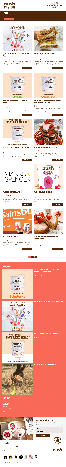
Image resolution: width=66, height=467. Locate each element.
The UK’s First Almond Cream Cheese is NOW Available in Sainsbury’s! (48, 102)
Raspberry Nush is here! (43, 192)
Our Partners (13, 447)
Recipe (33, 19)
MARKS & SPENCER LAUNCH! (12, 192)
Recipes (5, 451)
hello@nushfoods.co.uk (23, 447)
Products (6, 449)
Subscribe (43, 435)
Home (5, 447)
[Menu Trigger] (61, 6)
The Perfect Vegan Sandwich (44, 54)
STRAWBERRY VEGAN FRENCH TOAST (46, 147)
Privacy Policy (23, 462)
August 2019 (6, 414)
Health (21, 19)
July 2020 (5, 404)
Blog (11, 449)
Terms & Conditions (16, 462)
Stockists (45, 19)
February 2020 (7, 406)
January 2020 (6, 409)
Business (57, 19)
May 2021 (5, 401)
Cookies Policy (30, 462)
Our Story (12, 451)
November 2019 (7, 411)
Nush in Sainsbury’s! (10, 237)
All (9, 19)
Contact (11, 452)
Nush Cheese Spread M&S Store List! (16, 147)
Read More (26, 68)
